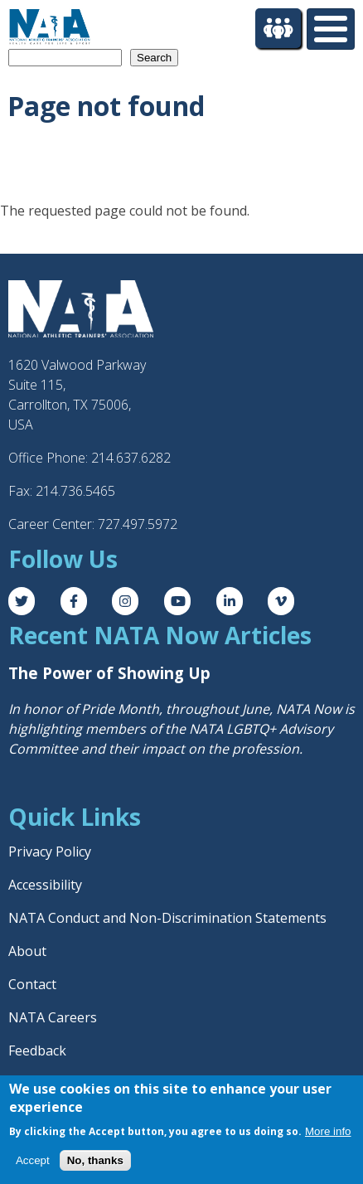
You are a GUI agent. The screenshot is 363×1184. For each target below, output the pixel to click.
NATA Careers (52, 1017)
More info (328, 1131)
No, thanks (95, 1160)
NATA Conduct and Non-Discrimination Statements (167, 918)
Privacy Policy (49, 851)
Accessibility (45, 885)
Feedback (37, 1050)
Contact (32, 984)
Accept (33, 1160)
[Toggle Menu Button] (331, 29)
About (27, 951)
